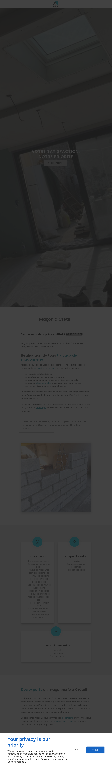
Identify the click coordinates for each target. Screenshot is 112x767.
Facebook (20, 762)
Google (11, 762)
